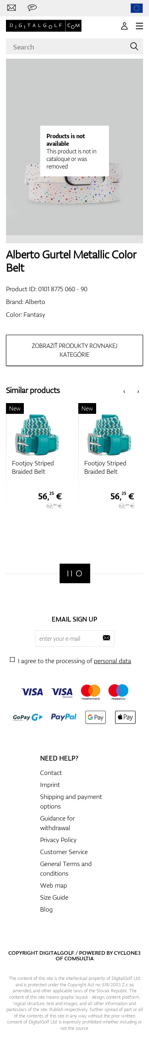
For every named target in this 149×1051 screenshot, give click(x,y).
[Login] (124, 26)
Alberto (35, 301)
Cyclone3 (127, 952)
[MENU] (139, 26)
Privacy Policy (58, 839)
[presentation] (124, 390)
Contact (51, 772)
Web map (53, 885)
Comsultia (79, 958)
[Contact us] (11, 8)
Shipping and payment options (71, 801)
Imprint (50, 784)
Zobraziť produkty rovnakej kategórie (75, 350)
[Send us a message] (32, 8)
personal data (112, 660)
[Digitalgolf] (75, 573)
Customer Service (64, 851)
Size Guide (54, 897)
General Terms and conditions (66, 868)
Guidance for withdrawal (57, 823)
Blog (46, 909)
